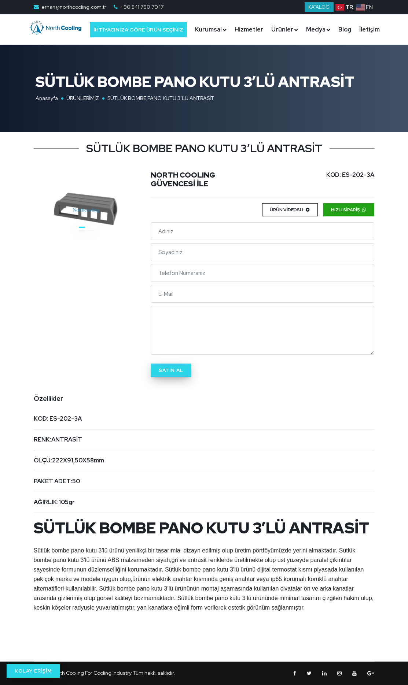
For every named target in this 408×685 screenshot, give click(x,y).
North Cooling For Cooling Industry (92, 673)
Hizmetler (256, 29)
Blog (352, 29)
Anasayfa (47, 98)
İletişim (213, 59)
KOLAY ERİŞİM (33, 671)
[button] (82, 227)
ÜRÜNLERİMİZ (82, 98)
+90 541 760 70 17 (141, 7)
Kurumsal (216, 29)
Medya (323, 29)
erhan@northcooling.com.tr (73, 7)
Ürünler (290, 29)
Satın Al (171, 370)
